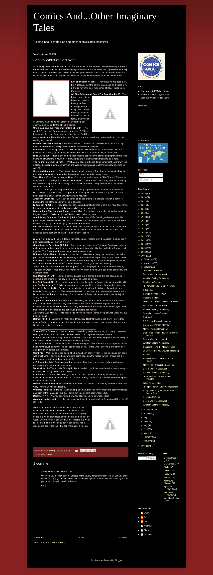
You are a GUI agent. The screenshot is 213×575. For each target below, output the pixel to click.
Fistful (166, 467)
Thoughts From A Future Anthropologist (160, 387)
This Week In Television (153, 270)
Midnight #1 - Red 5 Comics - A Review (160, 301)
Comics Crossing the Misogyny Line (159, 347)
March (147, 433)
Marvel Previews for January (155, 329)
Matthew (147, 526)
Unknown (148, 534)
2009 (143, 248)
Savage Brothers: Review (154, 294)
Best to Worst (46, 455)
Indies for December (152, 383)
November (148, 263)
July (146, 417)
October (147, 267)
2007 (143, 256)
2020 (143, 209)
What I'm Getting (171, 498)
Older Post (122, 537)
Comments (146, 180)
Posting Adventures (151, 397)
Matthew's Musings (168, 482)
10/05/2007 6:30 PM (63, 471)
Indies (166, 471)
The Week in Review (169, 493)
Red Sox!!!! (148, 317)
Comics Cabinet (171, 458)
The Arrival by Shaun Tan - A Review (159, 286)
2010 (143, 244)
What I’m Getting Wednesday (156, 278)
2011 (143, 240)
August (147, 413)
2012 (143, 236)
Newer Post (39, 537)
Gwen (146, 513)
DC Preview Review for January (157, 321)
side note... (148, 290)
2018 (143, 217)
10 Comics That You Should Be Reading (161, 351)
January (147, 441)
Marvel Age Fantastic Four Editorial (158, 365)
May (146, 425)
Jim (145, 517)
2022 (143, 201)
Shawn (147, 530)
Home (81, 537)
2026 (143, 193)
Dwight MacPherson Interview (156, 325)
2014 (143, 229)
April (146, 429)
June (146, 421)
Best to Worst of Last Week (155, 274)
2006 (143, 446)
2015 (143, 225)
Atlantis (146, 355)
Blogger (118, 560)
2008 (143, 252)
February (148, 437)
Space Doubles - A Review (155, 313)
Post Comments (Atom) (55, 542)
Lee (145, 521)
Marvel (167, 477)
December (148, 259)
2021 (143, 205)
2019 (143, 213)
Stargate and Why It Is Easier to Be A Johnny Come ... (159, 392)
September (149, 409)
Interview (168, 474)
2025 (143, 197)
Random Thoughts (151, 298)
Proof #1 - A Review (152, 282)
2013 (143, 232)
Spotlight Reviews (168, 488)
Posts (143, 175)
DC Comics (169, 464)
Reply (43, 485)
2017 (143, 221)
